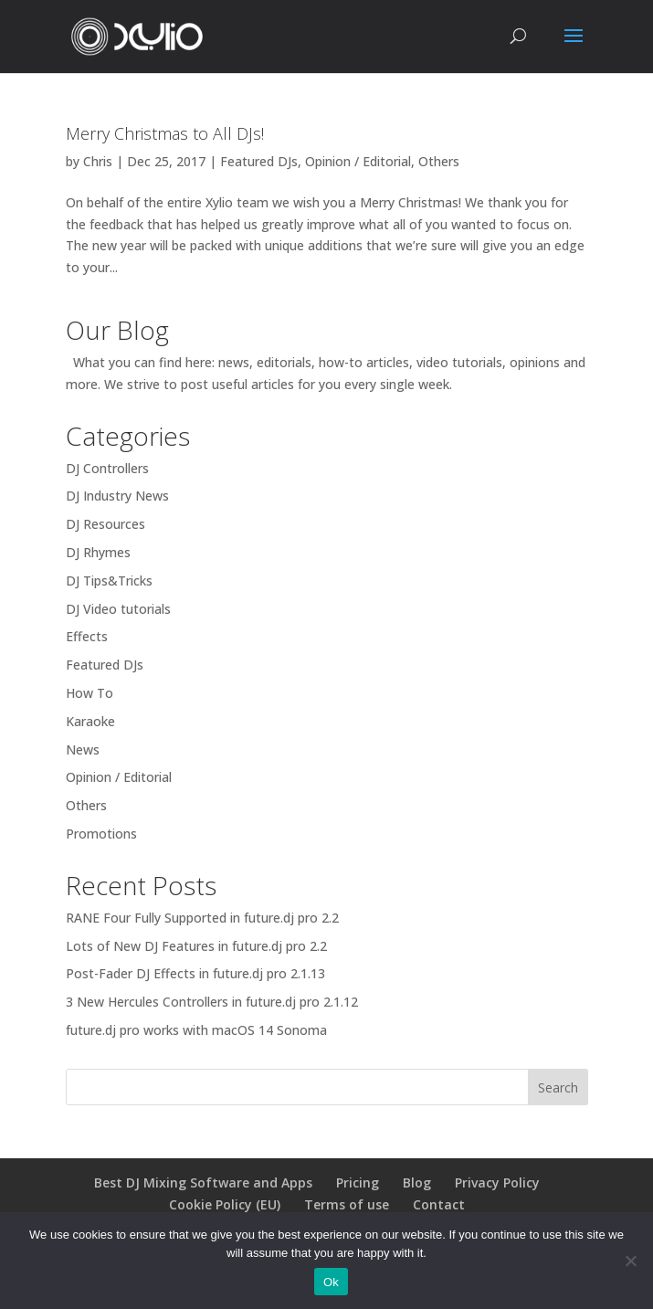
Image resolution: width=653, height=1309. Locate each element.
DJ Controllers (107, 468)
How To (89, 693)
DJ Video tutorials (118, 609)
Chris (97, 161)
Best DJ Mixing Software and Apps (203, 1182)
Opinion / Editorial (358, 161)
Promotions (101, 833)
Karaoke (90, 721)
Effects (87, 636)
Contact (439, 1204)
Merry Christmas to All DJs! (165, 133)
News (83, 749)
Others (438, 161)
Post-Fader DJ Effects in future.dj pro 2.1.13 (195, 973)
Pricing (357, 1182)
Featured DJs (259, 161)
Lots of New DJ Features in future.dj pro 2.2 (196, 946)
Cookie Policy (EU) (224, 1204)
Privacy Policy (497, 1182)
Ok (331, 1282)
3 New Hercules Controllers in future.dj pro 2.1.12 (212, 1001)
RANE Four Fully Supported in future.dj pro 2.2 (202, 917)
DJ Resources (105, 524)
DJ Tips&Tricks (109, 580)
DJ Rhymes (98, 552)
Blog (417, 1182)
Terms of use (346, 1204)
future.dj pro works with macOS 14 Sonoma (196, 1030)
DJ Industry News (117, 495)
